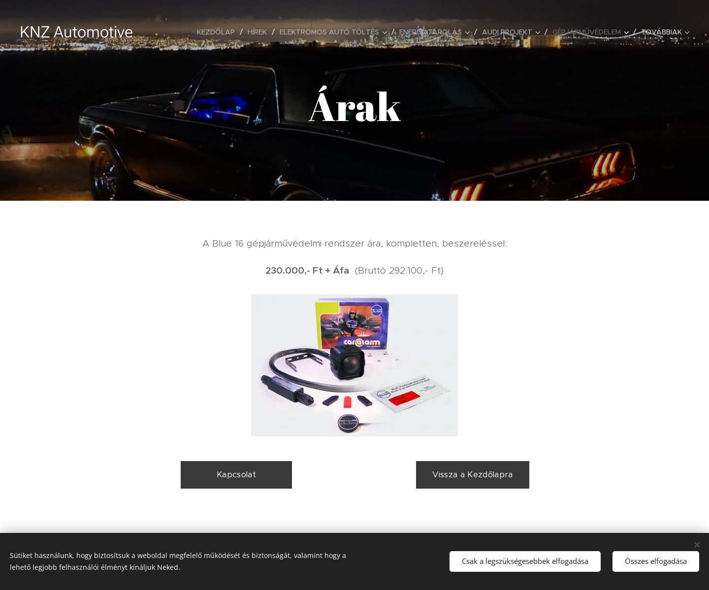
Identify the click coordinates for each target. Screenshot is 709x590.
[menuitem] (218, 32)
